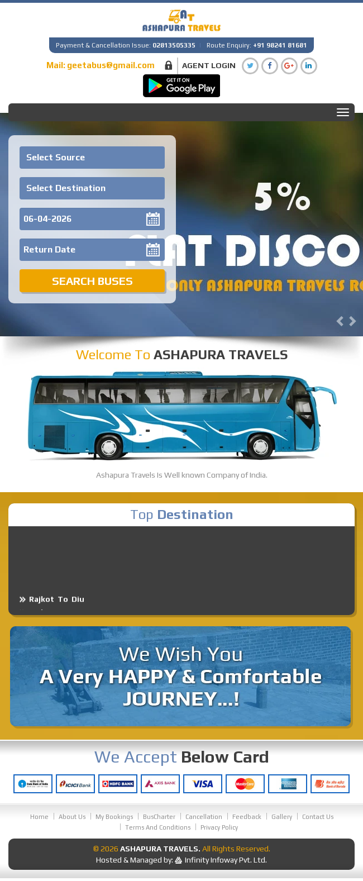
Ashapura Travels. (160, 848)
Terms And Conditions (157, 827)
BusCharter (159, 816)
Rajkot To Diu (56, 605)
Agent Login (209, 65)
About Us (72, 816)
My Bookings (114, 816)
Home (39, 816)
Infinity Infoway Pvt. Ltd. (226, 859)
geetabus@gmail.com (111, 65)
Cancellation (203, 816)
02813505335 (173, 45)
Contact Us (317, 816)
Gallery (281, 816)
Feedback (246, 816)
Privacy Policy (219, 827)
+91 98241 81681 (280, 45)
